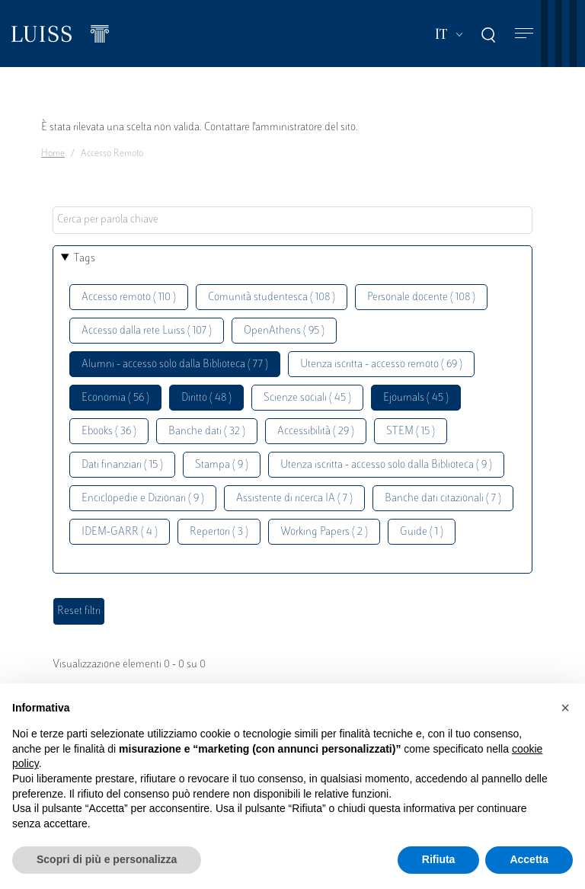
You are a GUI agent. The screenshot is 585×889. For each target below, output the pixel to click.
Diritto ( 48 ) (206, 398)
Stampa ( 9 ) (221, 465)
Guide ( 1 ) (421, 532)
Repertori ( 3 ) (219, 532)
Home (53, 153)
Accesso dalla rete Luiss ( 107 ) (147, 331)
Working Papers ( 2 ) (324, 532)
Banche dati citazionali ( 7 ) (443, 498)
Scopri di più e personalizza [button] (107, 859)
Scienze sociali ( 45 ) (307, 398)
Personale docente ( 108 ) (421, 297)
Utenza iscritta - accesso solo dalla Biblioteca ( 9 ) (386, 465)
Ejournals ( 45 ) (416, 398)
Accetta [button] (529, 859)
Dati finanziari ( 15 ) (122, 465)
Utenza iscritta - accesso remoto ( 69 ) (381, 364)
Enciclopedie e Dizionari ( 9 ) (143, 498)
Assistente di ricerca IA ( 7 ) (294, 498)
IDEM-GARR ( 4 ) (120, 532)
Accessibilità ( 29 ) (315, 431)
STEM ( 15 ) (410, 431)
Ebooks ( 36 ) (109, 431)
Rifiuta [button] (439, 859)
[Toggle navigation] (524, 34)
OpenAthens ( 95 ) (284, 331)
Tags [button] (84, 258)
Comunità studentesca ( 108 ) (271, 297)
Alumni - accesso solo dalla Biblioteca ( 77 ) (175, 364)
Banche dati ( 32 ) (206, 431)
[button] (565, 708)
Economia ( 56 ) (115, 398)
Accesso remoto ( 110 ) (129, 297)
